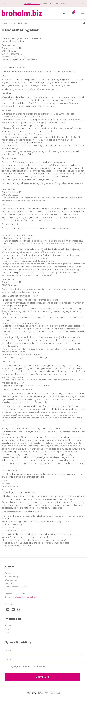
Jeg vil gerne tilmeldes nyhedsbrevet (35, 666)
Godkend (41, 677)
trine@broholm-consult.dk (24, 597)
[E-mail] (43, 659)
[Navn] (43, 650)
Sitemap (9, 604)
